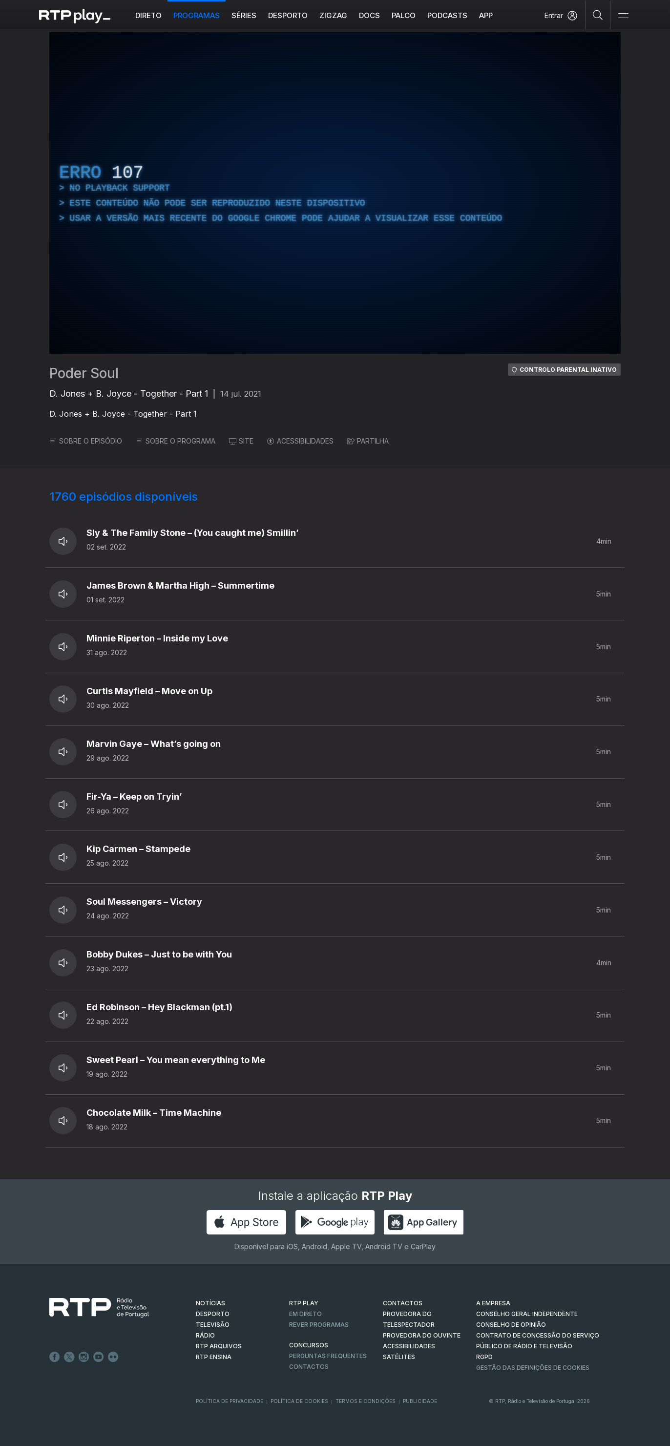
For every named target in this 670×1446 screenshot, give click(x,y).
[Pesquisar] (598, 14)
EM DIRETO (305, 1314)
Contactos (309, 1366)
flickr (113, 1357)
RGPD (484, 1357)
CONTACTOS (402, 1303)
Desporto (288, 15)
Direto (148, 15)
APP (486, 15)
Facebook (54, 1357)
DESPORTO (213, 1314)
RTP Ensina (213, 1357)
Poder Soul (84, 373)
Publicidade (420, 1401)
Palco (404, 15)
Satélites (399, 1357)
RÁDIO (205, 1335)
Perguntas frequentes (328, 1356)
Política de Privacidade (229, 1401)
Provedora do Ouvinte (422, 1335)
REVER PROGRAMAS (319, 1324)
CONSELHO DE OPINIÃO (511, 1324)
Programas (196, 15)
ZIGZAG (333, 15)
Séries (243, 15)
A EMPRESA (493, 1303)
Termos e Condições (365, 1401)
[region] (335, 193)
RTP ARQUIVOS (219, 1346)
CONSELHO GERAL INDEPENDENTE (527, 1314)
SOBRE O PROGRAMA (175, 441)
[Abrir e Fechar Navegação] (623, 16)
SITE (241, 441)
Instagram (84, 1357)
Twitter (69, 1357)
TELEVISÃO (213, 1324)
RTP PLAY (303, 1303)
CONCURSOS (308, 1345)
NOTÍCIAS (210, 1303)
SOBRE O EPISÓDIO (85, 441)
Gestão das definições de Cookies (532, 1367)
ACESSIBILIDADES (300, 441)
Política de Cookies (299, 1401)
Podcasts (447, 15)
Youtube (98, 1357)
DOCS (369, 15)
